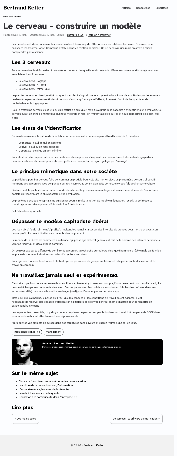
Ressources (143, 8)
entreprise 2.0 (75, 35)
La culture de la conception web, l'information (46, 385)
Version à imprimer (99, 35)
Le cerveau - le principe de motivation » (136, 418)
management (53, 332)
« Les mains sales (25, 418)
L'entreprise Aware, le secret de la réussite (44, 389)
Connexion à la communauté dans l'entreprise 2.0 (48, 397)
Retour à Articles (13, 17)
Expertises (162, 8)
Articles (126, 8)
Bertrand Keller (24, 8)
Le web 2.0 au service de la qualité (39, 393)
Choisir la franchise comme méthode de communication (52, 381)
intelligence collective (27, 332)
